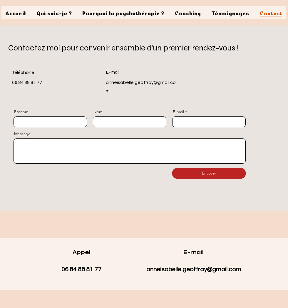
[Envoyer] (209, 173)
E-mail (178, 112)
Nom (98, 112)
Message (22, 134)
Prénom (21, 112)
